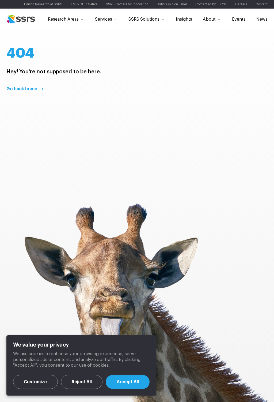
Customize (35, 382)
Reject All (82, 382)
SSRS (20, 19)
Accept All (128, 382)
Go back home (21, 89)
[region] (81, 365)
